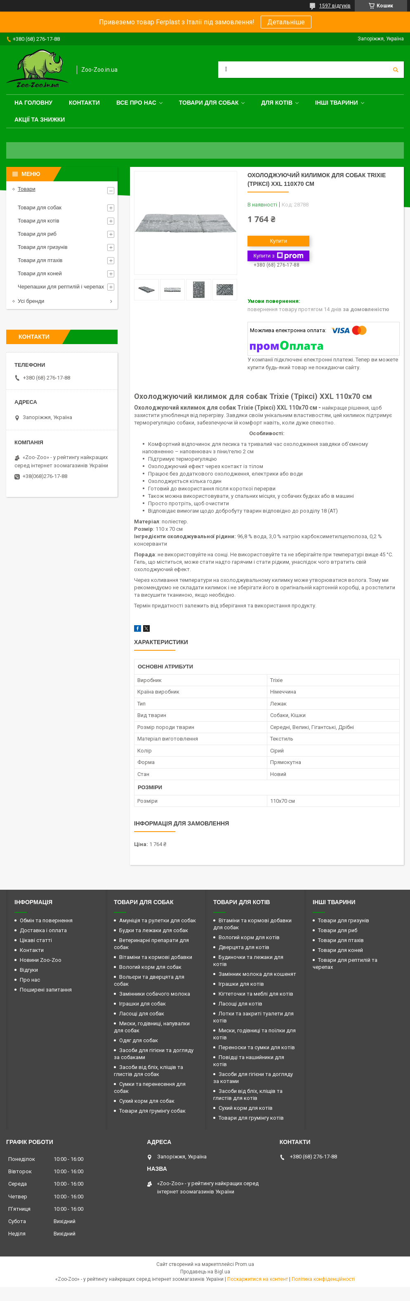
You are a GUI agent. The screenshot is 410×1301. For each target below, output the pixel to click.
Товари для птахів (40, 260)
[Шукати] (395, 69)
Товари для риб (37, 234)
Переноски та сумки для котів (257, 1047)
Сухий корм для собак (146, 1101)
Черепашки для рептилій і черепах (61, 287)
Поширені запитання (46, 990)
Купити (278, 241)
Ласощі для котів (240, 1004)
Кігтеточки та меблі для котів (256, 994)
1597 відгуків (335, 6)
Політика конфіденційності (323, 1279)
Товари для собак (209, 102)
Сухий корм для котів (246, 1108)
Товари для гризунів (43, 247)
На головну (33, 102)
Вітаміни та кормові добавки (155, 957)
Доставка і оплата (43, 930)
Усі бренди (31, 301)
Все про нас (136, 102)
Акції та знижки (39, 119)
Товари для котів (38, 221)
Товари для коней (40, 273)
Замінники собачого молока (154, 994)
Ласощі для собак (141, 1013)
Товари (26, 189)
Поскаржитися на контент (257, 1279)
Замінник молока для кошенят (257, 974)
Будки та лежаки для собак (153, 930)
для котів (276, 102)
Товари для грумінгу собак (152, 1111)
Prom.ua (244, 1264)
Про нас (30, 980)
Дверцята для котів (244, 947)
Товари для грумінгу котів (251, 1118)
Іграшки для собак (142, 1004)
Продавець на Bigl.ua (205, 1272)
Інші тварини (336, 102)
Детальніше (286, 22)
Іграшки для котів (241, 984)
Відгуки (29, 970)
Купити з (278, 256)
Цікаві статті (36, 940)
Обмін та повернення (46, 920)
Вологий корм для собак (150, 967)
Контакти (84, 102)
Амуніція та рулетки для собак (157, 920)
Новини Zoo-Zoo (40, 960)
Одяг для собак (138, 1040)
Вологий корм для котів (249, 937)
